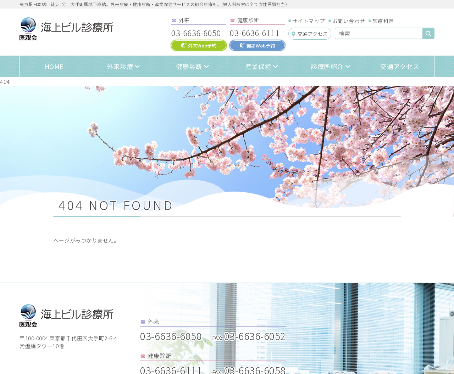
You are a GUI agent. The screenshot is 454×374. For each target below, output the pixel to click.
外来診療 (120, 66)
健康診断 (189, 66)
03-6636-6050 (196, 32)
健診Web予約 (257, 45)
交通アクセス (310, 33)
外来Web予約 (198, 45)
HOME (54, 66)
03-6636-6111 (254, 32)
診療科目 (383, 20)
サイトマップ (308, 20)
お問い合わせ (348, 20)
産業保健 (258, 66)
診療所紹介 (327, 66)
